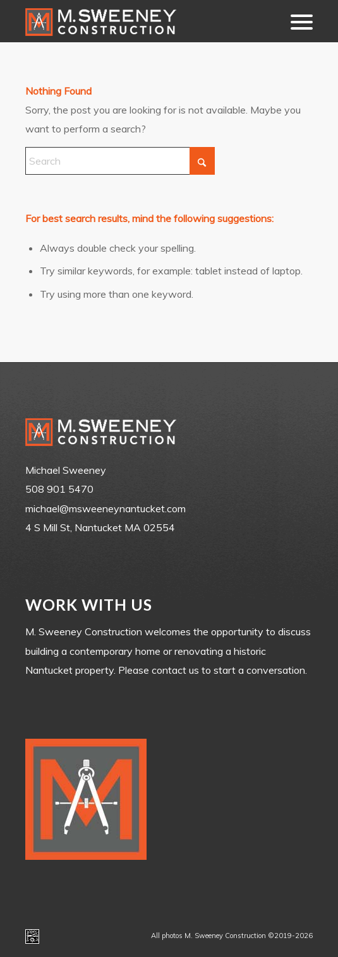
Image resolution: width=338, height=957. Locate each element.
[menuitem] (295, 21)
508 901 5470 (59, 489)
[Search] (120, 161)
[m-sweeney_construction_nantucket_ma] (140, 21)
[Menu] (295, 21)
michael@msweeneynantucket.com (105, 508)
